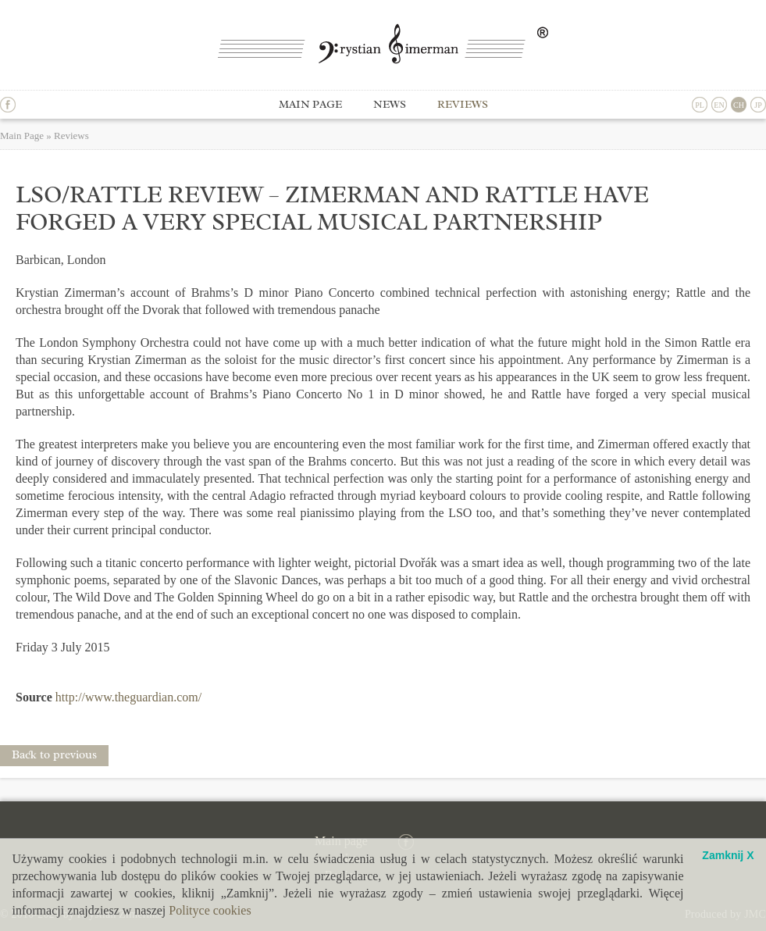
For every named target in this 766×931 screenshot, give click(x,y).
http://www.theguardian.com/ (128, 697)
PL (699, 105)
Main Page (22, 135)
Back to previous (54, 754)
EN (719, 105)
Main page (310, 104)
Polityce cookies (210, 910)
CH (738, 105)
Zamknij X (728, 856)
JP (757, 105)
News (389, 104)
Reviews (462, 104)
